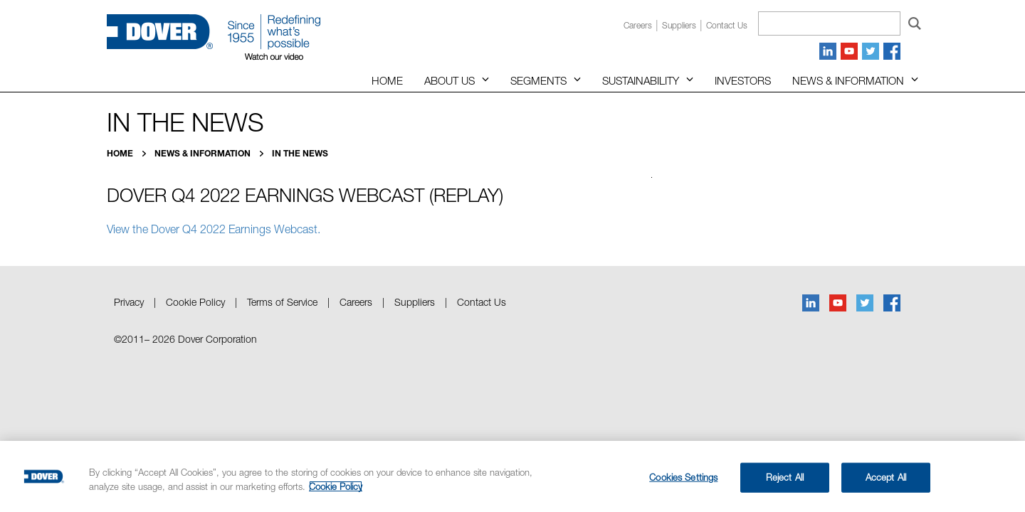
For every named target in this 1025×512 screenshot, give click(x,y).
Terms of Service (282, 302)
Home (387, 80)
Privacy (129, 302)
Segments (538, 80)
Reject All (785, 477)
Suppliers (679, 25)
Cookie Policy (195, 302)
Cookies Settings (683, 477)
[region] (512, 476)
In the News (300, 153)
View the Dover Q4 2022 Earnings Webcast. (213, 229)
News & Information (848, 80)
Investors (743, 80)
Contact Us (481, 302)
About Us (449, 80)
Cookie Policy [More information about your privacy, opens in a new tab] (335, 486)
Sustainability (640, 80)
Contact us (726, 25)
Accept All (886, 477)
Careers (638, 25)
